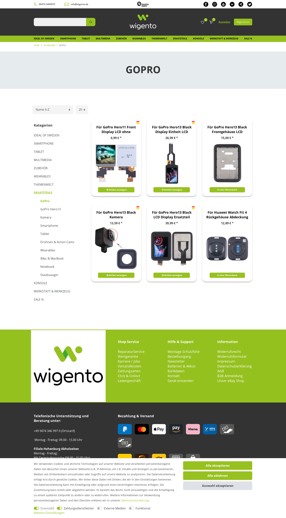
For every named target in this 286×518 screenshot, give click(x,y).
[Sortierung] (52, 109)
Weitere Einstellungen (49, 513)
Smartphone (68, 38)
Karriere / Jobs (129, 361)
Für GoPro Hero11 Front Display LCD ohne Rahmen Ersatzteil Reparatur (116, 129)
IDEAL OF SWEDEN (44, 38)
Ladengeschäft (129, 380)
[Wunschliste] (202, 22)
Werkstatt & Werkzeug (224, 38)
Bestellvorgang (179, 356)
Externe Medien (115, 508)
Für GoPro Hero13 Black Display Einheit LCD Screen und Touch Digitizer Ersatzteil (172, 129)
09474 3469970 (47, 4)
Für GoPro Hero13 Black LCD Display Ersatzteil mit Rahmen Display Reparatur (172, 214)
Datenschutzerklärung (234, 366)
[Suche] (90, 22)
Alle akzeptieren (218, 466)
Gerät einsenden (181, 380)
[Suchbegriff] (60, 22)
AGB (220, 371)
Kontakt (174, 376)
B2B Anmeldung (230, 376)
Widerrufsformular (232, 356)
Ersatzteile (180, 38)
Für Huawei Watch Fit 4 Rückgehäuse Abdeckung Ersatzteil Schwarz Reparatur (227, 214)
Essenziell (47, 508)
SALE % (248, 38)
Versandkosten (129, 366)
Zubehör (121, 38)
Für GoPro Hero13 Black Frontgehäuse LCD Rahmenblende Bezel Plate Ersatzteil (227, 129)
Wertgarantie (128, 356)
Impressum (226, 361)
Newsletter (176, 361)
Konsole (198, 38)
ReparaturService (131, 351)
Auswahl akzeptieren (218, 486)
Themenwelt (159, 38)
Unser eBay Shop (230, 380)
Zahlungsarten (129, 371)
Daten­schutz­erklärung (135, 500)
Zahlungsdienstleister (79, 508)
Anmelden (224, 22)
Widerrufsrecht (229, 351)
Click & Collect (129, 376)
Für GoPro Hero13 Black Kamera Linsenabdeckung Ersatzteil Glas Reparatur (116, 214)
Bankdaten (176, 371)
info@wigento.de (79, 4)
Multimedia (103, 38)
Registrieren (243, 22)
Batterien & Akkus (181, 366)
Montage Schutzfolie (184, 351)
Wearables (139, 38)
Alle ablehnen (217, 476)
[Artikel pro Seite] (82, 109)
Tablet (86, 38)
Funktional (143, 508)
